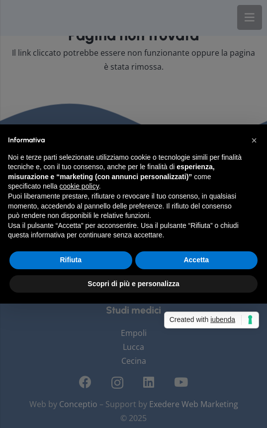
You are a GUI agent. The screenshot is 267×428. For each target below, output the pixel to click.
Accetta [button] (196, 260)
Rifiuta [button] (71, 260)
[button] (254, 140)
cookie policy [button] (79, 186)
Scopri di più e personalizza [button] (133, 284)
